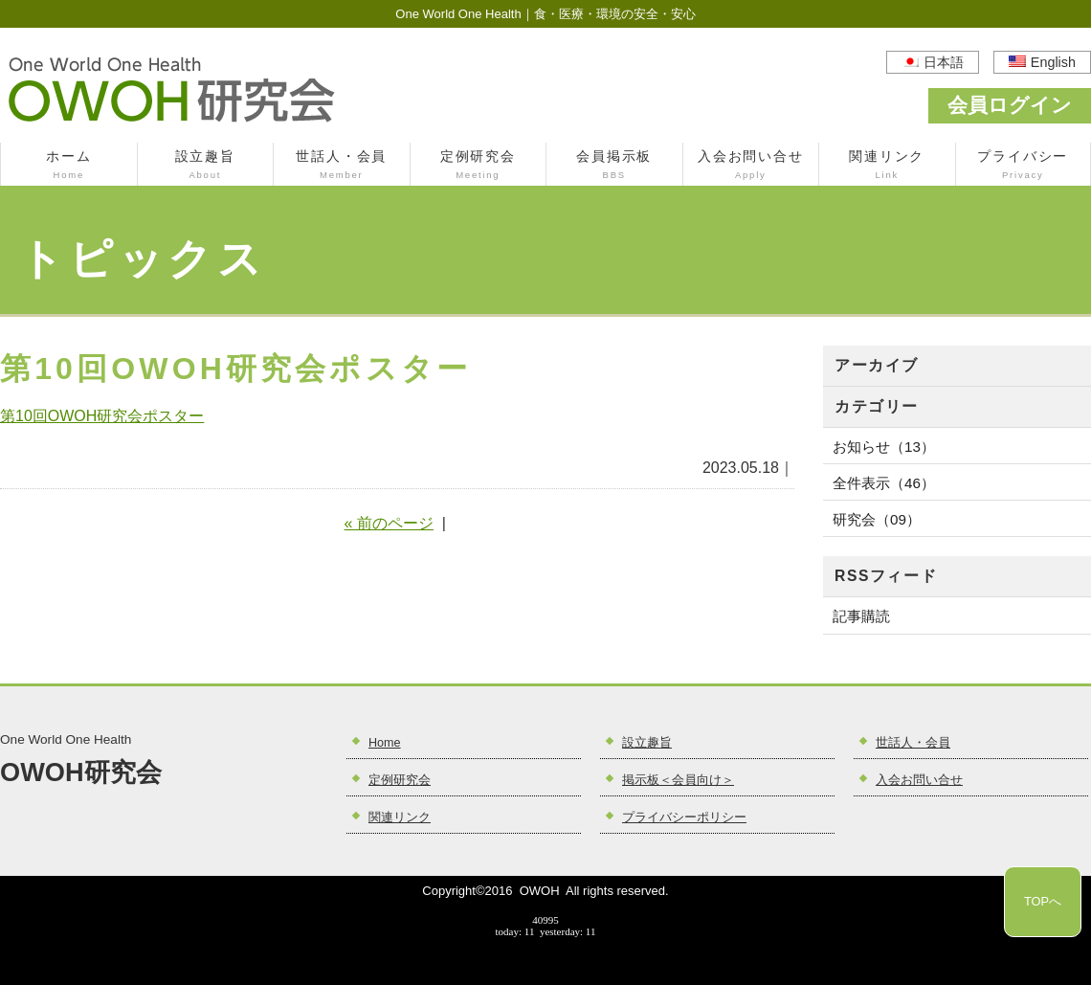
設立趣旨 (206, 166)
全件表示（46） (884, 483)
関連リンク (887, 166)
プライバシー (1023, 166)
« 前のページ (389, 523)
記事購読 (861, 616)
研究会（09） (877, 519)
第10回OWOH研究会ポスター (102, 416)
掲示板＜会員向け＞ (678, 780)
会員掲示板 (614, 166)
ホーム (69, 166)
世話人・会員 (342, 166)
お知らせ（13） (884, 446)
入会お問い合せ (751, 166)
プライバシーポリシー (684, 817)
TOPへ (1042, 901)
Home (384, 743)
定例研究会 (478, 166)
